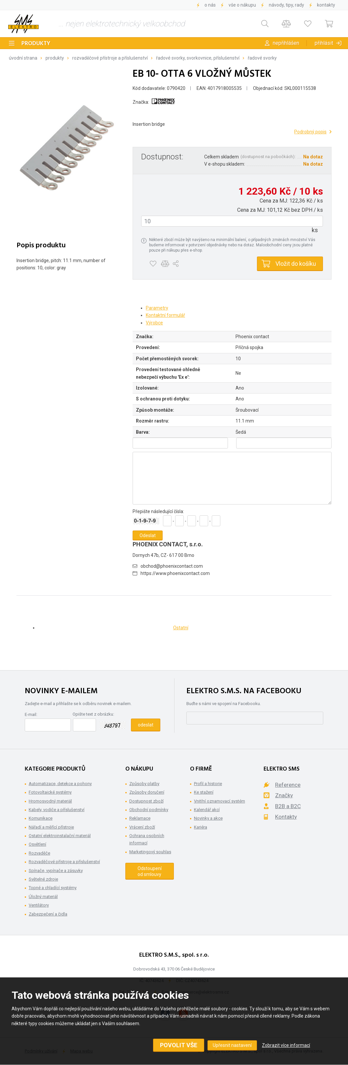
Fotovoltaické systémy (50, 792)
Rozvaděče (39, 853)
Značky (284, 795)
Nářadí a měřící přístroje (51, 827)
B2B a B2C (288, 806)
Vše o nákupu (242, 5)
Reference (288, 784)
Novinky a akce (208, 818)
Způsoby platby (144, 783)
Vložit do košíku (295, 263)
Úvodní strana (23, 58)
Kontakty (326, 5)
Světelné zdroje (43, 879)
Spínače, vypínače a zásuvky (56, 870)
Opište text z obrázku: (93, 714)
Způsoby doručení (146, 792)
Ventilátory (39, 905)
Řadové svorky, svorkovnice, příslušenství (197, 58)
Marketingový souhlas (150, 851)
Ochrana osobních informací (146, 839)
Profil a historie (208, 783)
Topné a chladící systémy (53, 887)
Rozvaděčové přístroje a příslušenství (110, 58)
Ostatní (180, 627)
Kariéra (200, 827)
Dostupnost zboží (146, 801)
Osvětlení (37, 844)
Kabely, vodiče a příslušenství (56, 809)
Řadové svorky (262, 58)
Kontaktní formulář (165, 315)
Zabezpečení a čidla (48, 914)
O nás (210, 5)
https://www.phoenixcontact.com (175, 573)
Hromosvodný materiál (50, 801)
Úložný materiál (43, 896)
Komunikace (40, 818)
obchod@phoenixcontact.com (172, 566)
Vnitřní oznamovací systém (219, 801)
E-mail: (31, 714)
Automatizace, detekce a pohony (60, 783)
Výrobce (154, 322)
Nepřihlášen (286, 43)
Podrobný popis (310, 131)
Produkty (35, 43)
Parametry (157, 308)
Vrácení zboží (142, 827)
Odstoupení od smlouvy (150, 871)
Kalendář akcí (207, 809)
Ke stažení (203, 792)
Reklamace (139, 818)
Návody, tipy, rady (286, 5)
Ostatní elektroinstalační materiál (60, 835)
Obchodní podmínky (148, 809)
